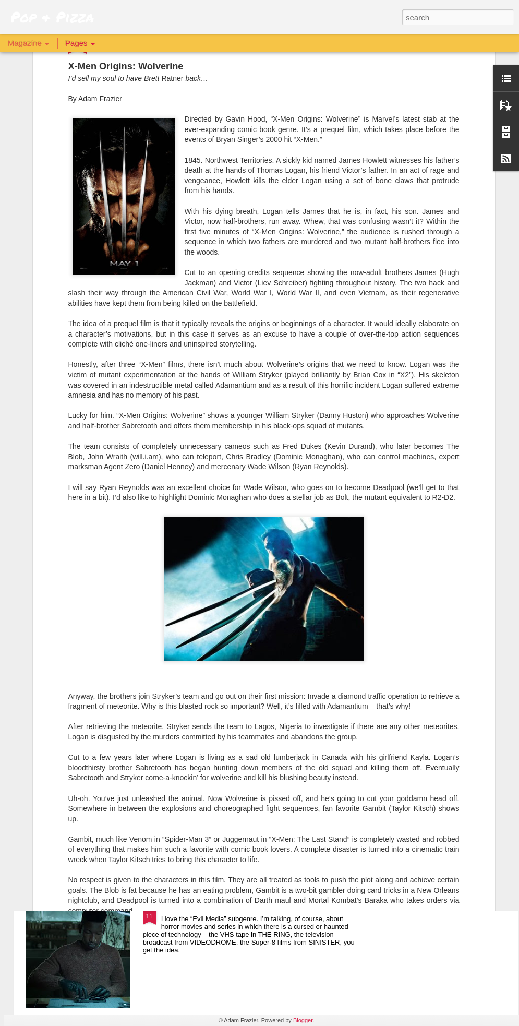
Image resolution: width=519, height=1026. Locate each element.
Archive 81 (181, 907)
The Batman (184, 789)
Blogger (302, 1020)
